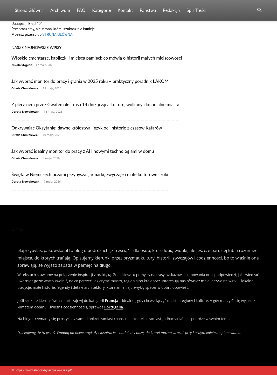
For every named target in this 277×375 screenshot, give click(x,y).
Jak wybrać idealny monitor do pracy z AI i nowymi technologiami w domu (82, 151)
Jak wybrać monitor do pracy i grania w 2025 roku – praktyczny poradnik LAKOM (90, 81)
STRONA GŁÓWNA (58, 34)
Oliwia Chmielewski (25, 88)
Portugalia (113, 307)
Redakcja (171, 10)
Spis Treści (196, 10)
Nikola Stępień (21, 65)
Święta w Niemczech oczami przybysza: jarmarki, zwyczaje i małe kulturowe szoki (89, 174)
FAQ (81, 10)
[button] (259, 10)
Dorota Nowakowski (25, 111)
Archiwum (60, 10)
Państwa (148, 10)
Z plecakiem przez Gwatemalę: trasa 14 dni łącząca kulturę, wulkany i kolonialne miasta (95, 104)
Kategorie (101, 10)
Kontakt (125, 10)
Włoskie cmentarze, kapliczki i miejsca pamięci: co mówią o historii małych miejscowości (96, 58)
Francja (112, 300)
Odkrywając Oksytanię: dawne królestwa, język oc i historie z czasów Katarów (86, 128)
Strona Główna (29, 10)
